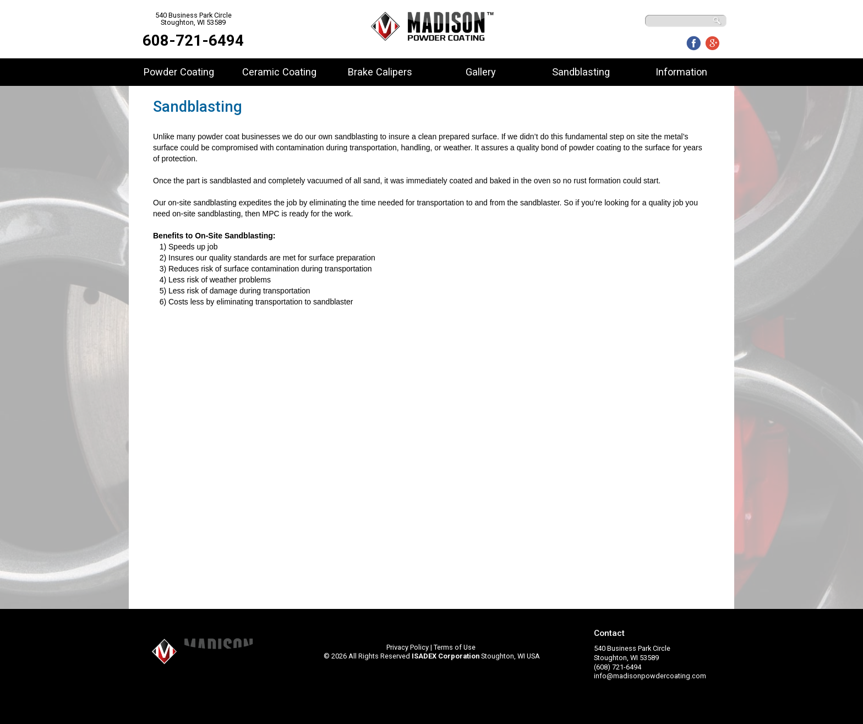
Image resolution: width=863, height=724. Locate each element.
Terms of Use (455, 647)
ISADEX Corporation (445, 656)
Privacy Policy (407, 647)
